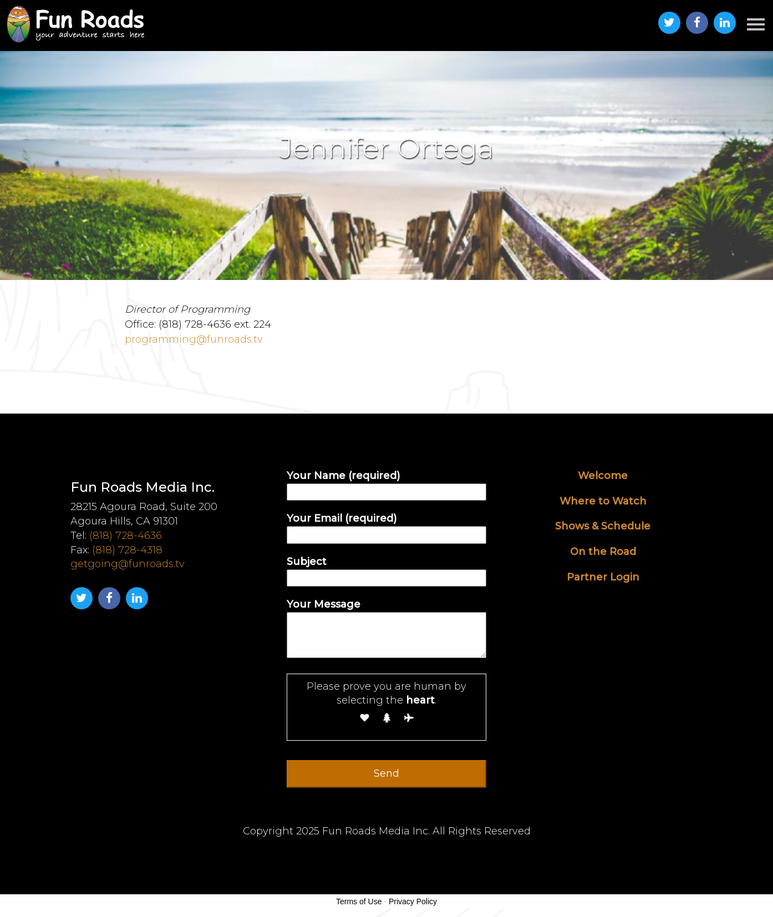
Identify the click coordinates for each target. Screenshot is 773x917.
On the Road (603, 552)
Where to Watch (603, 501)
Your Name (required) (386, 484)
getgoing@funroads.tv (127, 564)
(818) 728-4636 (125, 535)
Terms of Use (359, 901)
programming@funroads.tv (194, 339)
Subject (386, 570)
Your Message (386, 629)
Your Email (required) (386, 526)
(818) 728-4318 (127, 550)
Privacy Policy (413, 901)
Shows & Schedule (602, 526)
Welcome (603, 476)
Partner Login (603, 577)
